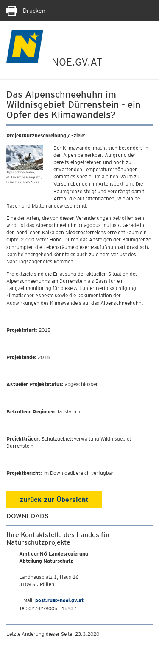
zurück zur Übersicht (54, 499)
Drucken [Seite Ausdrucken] (25, 10)
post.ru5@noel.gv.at (59, 600)
